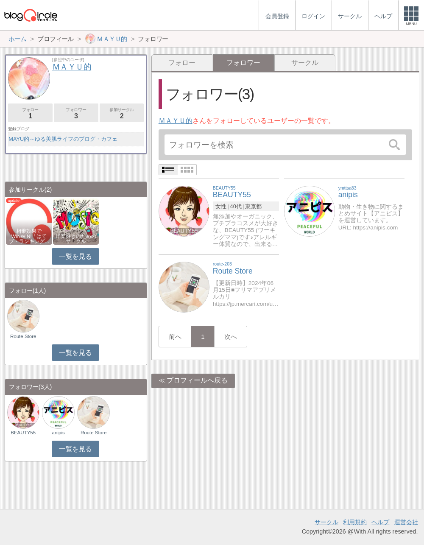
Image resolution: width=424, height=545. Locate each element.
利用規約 (355, 522)
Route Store (23, 336)
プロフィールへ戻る (197, 380)
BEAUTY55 (23, 432)
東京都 (253, 206)
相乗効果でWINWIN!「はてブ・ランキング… (29, 236)
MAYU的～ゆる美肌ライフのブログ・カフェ (62, 139)
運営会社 (406, 522)
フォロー (181, 62)
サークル (304, 62)
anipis (58, 432)
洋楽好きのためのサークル (76, 239)
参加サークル (122, 113)
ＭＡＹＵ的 (175, 120)
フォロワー (76, 113)
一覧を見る (75, 256)
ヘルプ (380, 522)
